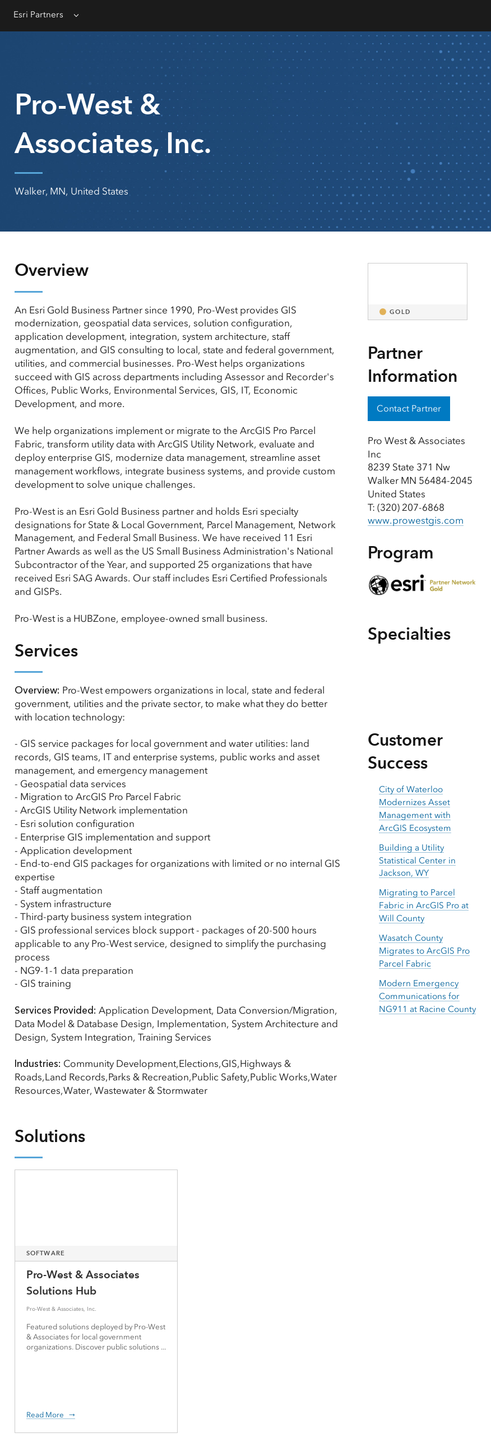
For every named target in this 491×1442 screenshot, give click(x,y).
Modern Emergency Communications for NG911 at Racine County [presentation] (427, 996)
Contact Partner (409, 408)
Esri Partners (38, 15)
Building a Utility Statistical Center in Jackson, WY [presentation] (417, 861)
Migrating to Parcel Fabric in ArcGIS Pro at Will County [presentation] (424, 905)
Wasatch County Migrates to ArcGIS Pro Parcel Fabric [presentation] (424, 951)
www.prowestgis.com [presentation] (416, 520)
